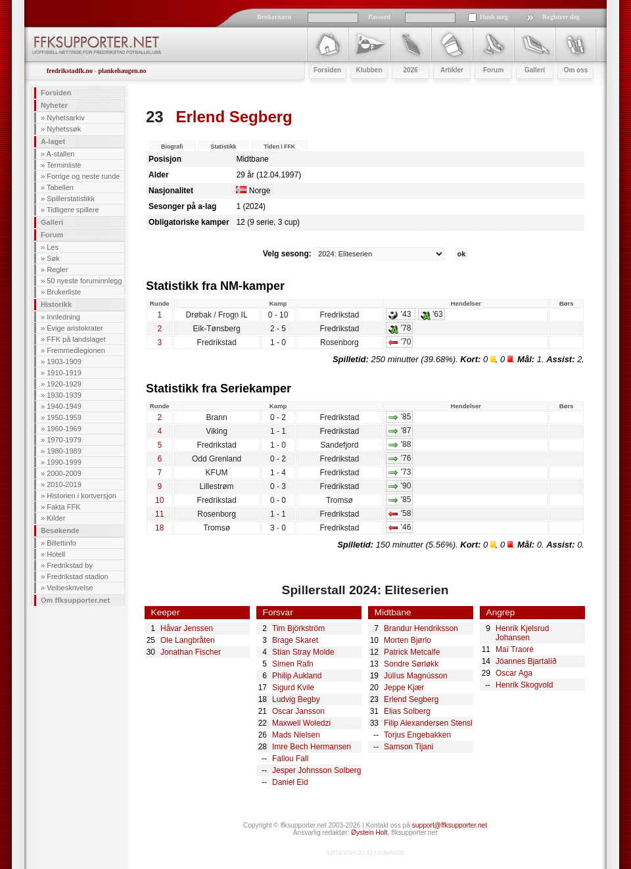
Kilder (56, 518)
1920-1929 (64, 384)
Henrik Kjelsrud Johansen (522, 633)
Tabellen (60, 187)
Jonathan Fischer (190, 652)
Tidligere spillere (73, 210)
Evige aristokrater (75, 328)
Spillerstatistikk (71, 198)
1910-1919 (64, 373)
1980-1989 (64, 451)
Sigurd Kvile (293, 687)
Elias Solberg (407, 711)
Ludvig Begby (296, 699)
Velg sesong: (355, 253)
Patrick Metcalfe (412, 652)
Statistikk (223, 146)
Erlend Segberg (411, 699)
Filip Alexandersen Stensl (428, 723)
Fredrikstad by (70, 565)
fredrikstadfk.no (70, 70)
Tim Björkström (298, 628)
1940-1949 (64, 406)
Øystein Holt (369, 832)
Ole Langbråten (187, 640)
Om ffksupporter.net (75, 600)
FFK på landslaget (76, 339)
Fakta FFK (63, 507)
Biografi (172, 146)
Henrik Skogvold (524, 685)
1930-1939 (64, 395)
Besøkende (60, 530)
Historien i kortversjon (81, 496)
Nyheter (54, 105)
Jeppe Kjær (404, 687)
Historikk (56, 304)
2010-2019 (64, 484)
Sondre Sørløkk (411, 664)
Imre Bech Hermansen (311, 746)
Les (52, 247)
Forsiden (56, 93)
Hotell (56, 554)
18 (159, 527)
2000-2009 (64, 473)
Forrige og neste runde (83, 176)
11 (159, 514)
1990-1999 (64, 462)
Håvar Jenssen (186, 628)
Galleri (52, 222)
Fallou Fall (290, 758)
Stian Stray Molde (303, 652)
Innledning (63, 317)
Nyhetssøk (64, 129)
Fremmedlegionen (76, 350)
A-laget (53, 141)
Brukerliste (64, 292)
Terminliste (64, 165)
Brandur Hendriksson (421, 628)
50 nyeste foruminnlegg (84, 281)
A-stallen (61, 154)
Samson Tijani (408, 746)
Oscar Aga (514, 673)
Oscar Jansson (298, 711)
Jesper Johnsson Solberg (316, 770)
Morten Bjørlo (407, 640)
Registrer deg (561, 16)
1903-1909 (64, 361)
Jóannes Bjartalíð (526, 661)
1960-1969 (64, 429)
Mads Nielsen (296, 735)
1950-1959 (64, 417)
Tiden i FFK (279, 146)
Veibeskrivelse (70, 588)
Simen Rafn (293, 664)
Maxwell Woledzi (301, 723)
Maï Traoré (515, 649)
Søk (53, 258)
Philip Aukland (296, 675)
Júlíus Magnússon (416, 675)
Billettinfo (61, 543)
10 (159, 500)
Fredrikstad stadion (77, 576)
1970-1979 (64, 440)
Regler (57, 269)
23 (155, 117)
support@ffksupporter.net (449, 825)
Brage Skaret (295, 640)
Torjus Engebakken (417, 735)
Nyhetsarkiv (65, 118)
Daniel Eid (290, 782)
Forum (52, 235)
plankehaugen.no (122, 70)
